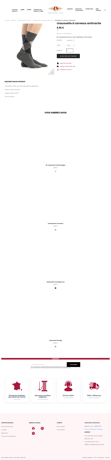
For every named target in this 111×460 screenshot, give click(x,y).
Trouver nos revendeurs (8, 436)
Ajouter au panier (68, 56)
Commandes (61, 430)
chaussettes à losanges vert (55, 282)
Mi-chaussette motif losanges (55, 165)
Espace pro (4, 433)
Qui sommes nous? (7, 426)
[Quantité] (69, 50)
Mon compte (61, 426)
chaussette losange (55, 340)
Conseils (3, 430)
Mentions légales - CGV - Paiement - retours (96, 457)
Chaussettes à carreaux (55, 223)
